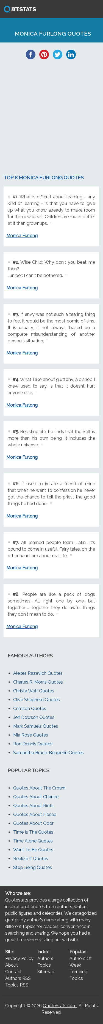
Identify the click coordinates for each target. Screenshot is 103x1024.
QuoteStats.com (60, 1005)
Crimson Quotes (29, 708)
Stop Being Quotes (32, 867)
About (11, 965)
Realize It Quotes (30, 858)
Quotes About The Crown (39, 788)
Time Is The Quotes (33, 832)
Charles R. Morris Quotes (38, 682)
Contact (13, 971)
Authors (45, 958)
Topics (44, 965)
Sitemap (45, 971)
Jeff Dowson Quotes (33, 717)
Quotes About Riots (33, 805)
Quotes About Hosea (34, 814)
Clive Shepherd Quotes (36, 699)
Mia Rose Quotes (30, 735)
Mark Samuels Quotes (35, 726)
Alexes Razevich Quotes (38, 673)
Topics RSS (16, 985)
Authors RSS (18, 978)
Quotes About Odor (33, 823)
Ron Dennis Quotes (32, 743)
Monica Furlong (22, 235)
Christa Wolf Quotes (33, 691)
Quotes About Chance (36, 796)
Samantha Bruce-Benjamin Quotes (48, 752)
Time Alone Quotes (33, 841)
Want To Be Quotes (33, 849)
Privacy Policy (19, 958)
